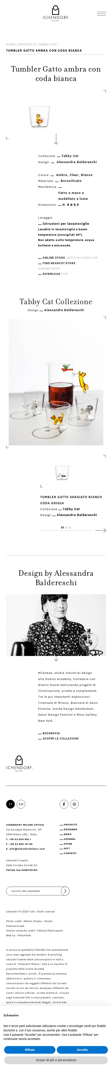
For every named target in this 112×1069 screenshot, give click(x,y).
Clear (74, 175)
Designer (70, 829)
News (67, 834)
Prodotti (27, 44)
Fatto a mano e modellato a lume (73, 196)
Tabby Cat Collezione (56, 302)
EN (21, 804)
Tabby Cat (47, 44)
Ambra (61, 175)
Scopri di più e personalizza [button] (56, 1060)
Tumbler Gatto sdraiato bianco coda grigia (71, 500)
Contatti (70, 853)
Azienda (70, 839)
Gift (67, 848)
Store (68, 843)
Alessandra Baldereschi (77, 162)
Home (11, 44)
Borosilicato (71, 181)
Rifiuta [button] (30, 1050)
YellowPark (24, 935)
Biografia (51, 733)
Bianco (87, 175)
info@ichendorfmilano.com (27, 849)
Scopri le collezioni (61, 738)
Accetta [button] (82, 1050)
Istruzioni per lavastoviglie (66, 224)
